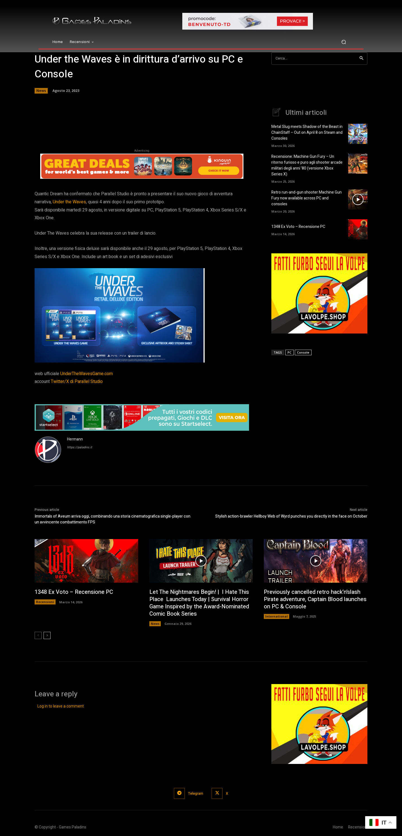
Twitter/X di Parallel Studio (77, 381)
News (41, 91)
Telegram (195, 793)
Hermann (75, 439)
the (69, 202)
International (276, 616)
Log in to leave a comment (60, 706)
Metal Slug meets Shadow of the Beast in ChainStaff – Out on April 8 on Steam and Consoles (307, 132)
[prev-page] (38, 635)
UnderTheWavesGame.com (86, 373)
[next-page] (47, 635)
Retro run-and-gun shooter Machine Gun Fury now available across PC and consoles (306, 198)
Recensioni (45, 602)
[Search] (361, 58)
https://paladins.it (79, 447)
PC (289, 352)
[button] (343, 42)
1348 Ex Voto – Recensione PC (298, 227)
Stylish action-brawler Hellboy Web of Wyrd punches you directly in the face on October (291, 516)
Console (303, 352)
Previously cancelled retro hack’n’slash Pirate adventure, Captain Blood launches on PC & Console (315, 599)
